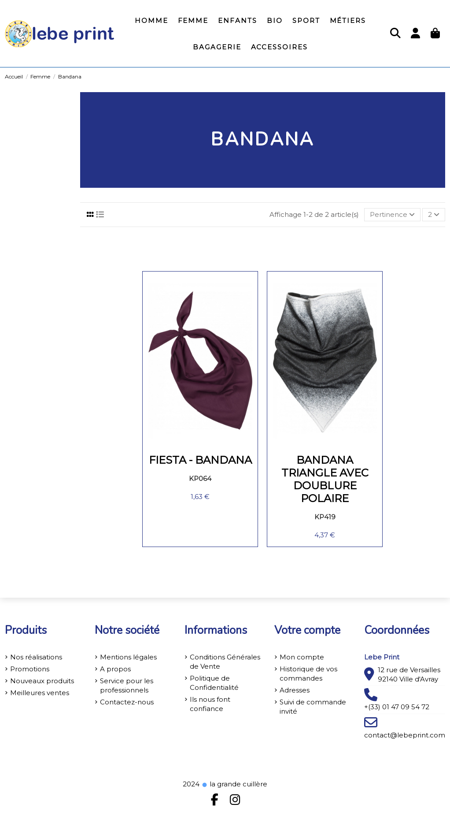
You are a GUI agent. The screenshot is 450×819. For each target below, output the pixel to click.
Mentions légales (128, 657)
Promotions (29, 669)
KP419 (325, 517)
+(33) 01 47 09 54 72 (396, 707)
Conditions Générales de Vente (225, 661)
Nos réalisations (36, 657)
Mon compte (302, 657)
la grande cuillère (234, 784)
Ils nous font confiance (210, 704)
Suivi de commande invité (313, 706)
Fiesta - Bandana (200, 460)
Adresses (295, 690)
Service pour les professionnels (126, 685)
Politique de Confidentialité (214, 683)
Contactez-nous (127, 702)
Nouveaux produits (42, 681)
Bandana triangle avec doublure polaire (325, 479)
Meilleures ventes (39, 693)
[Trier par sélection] (392, 215)
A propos (115, 669)
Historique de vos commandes (308, 673)
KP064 (200, 478)
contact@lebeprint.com (404, 735)
